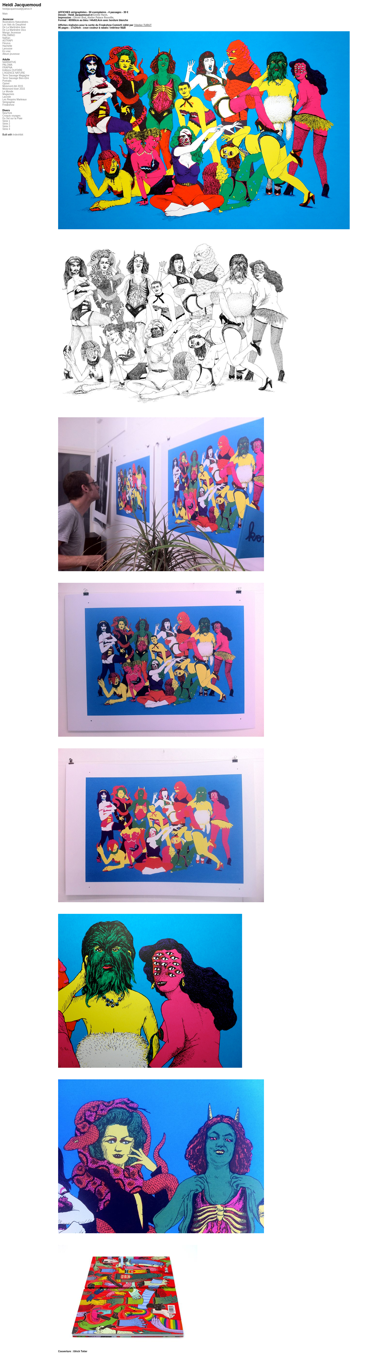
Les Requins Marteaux (14, 99)
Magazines (8, 94)
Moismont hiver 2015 (13, 88)
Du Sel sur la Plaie (12, 118)
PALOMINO (8, 35)
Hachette (7, 46)
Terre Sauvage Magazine (15, 75)
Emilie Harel (100, 15)
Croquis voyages (11, 115)
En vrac (6, 51)
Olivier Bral (79, 17)
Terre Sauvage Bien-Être (15, 78)
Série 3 (6, 126)
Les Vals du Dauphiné (14, 24)
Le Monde (7, 91)
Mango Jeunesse (11, 32)
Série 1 (6, 121)
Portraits (6, 80)
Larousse (7, 48)
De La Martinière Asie (14, 27)
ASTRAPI (7, 40)
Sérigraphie (8, 102)
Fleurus (6, 43)
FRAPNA (7, 67)
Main (5, 13)
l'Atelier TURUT (143, 25)
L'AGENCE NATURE (13, 72)
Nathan (6, 38)
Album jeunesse (11, 54)
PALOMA (7, 64)
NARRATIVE (9, 62)
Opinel (5, 83)
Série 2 (6, 123)
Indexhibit (18, 134)
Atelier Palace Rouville (100, 17)
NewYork (7, 113)
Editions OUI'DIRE (12, 70)
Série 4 (6, 129)
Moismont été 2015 (12, 86)
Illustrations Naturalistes (15, 22)
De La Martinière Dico (14, 30)
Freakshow (8, 104)
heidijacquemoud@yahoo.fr (17, 9)
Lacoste (6, 96)
